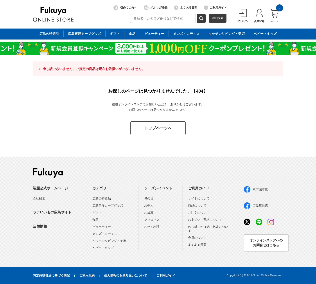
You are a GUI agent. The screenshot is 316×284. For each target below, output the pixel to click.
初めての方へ (125, 7)
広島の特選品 (101, 198)
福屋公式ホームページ (50, 188)
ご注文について (199, 212)
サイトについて (199, 198)
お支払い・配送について (205, 219)
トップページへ (158, 128)
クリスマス (152, 219)
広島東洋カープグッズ (107, 205)
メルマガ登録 (155, 7)
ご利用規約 (87, 275)
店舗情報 (40, 226)
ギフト (97, 212)
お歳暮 (148, 212)
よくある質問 (185, 7)
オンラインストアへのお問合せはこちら (266, 242)
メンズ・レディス (104, 233)
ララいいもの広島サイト (52, 212)
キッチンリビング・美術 (109, 241)
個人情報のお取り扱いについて (125, 275)
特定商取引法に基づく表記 (51, 275)
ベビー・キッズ (103, 248)
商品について (197, 205)
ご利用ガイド (215, 7)
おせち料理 (152, 226)
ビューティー (101, 226)
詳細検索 (217, 18)
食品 (95, 219)
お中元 (148, 205)
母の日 (148, 198)
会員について (197, 237)
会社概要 (39, 198)
